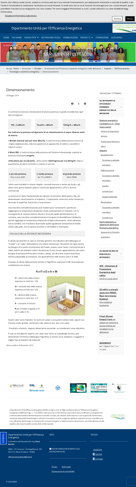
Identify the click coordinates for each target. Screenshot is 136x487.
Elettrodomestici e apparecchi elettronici (109, 223)
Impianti (103, 150)
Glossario (116, 37)
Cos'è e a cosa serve (108, 278)
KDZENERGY (105, 343)
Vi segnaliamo (10, 45)
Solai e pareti (105, 127)
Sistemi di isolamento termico (110, 134)
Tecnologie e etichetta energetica (110, 162)
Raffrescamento (107, 170)
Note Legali (66, 466)
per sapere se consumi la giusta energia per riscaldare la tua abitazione (108, 324)
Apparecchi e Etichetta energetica (110, 234)
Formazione (102, 37)
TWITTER (97, 454)
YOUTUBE (98, 459)
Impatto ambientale (109, 196)
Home (6, 37)
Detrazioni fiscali (51, 37)
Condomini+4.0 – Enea (109, 123)
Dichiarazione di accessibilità (63, 471)
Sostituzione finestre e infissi (110, 144)
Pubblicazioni (70, 37)
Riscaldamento (107, 154)
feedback (3, 438)
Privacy (54, 466)
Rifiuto (130, 18)
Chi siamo (17, 37)
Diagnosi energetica (108, 120)
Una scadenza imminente (105, 304)
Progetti (85, 37)
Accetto (117, 18)
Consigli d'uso (107, 191)
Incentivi (105, 185)
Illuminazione (106, 202)
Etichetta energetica (108, 227)
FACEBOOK (97, 449)
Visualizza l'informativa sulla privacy (21, 15)
